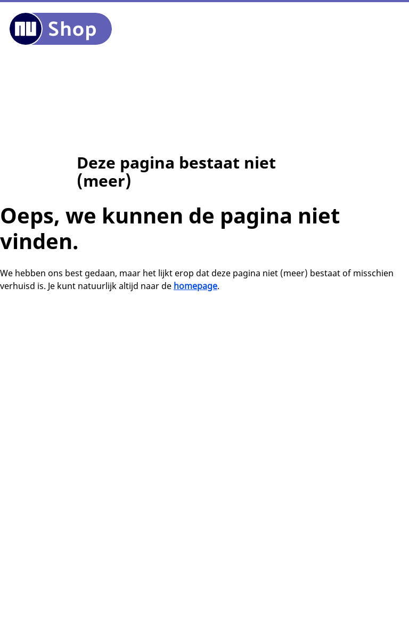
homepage (195, 286)
